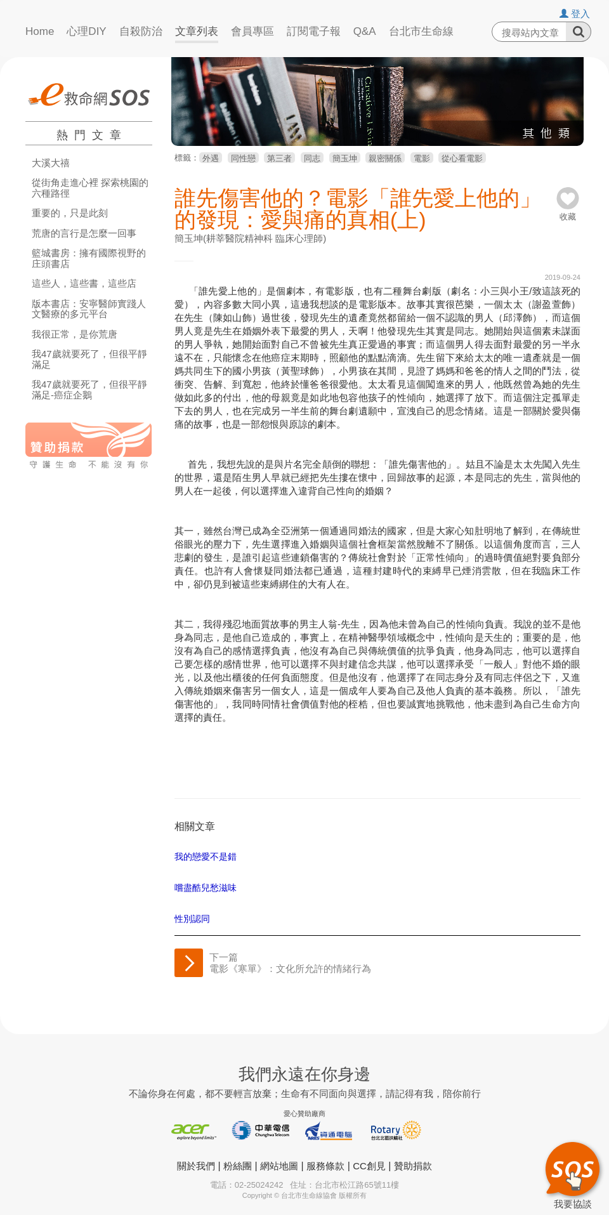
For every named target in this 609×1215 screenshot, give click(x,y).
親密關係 (385, 158)
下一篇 (290, 963)
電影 (422, 158)
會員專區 (252, 31)
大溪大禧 (51, 163)
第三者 (279, 158)
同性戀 (243, 158)
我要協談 (572, 1173)
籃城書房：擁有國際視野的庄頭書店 (89, 258)
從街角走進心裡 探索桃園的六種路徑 (90, 188)
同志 (312, 158)
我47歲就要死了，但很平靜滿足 (89, 359)
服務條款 (325, 1165)
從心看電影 (462, 158)
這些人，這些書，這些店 (84, 284)
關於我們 (196, 1165)
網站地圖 (279, 1165)
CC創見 (369, 1165)
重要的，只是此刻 (70, 213)
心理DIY (86, 31)
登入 (575, 13)
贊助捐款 (413, 1165)
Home (39, 31)
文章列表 (196, 31)
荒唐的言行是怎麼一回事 (84, 233)
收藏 (568, 212)
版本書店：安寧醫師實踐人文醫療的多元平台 (89, 309)
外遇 (210, 158)
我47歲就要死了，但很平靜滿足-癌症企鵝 (89, 389)
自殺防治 (140, 31)
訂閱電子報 (314, 31)
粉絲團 (237, 1165)
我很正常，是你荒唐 (74, 334)
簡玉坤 (344, 158)
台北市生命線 (421, 31)
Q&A (364, 31)
